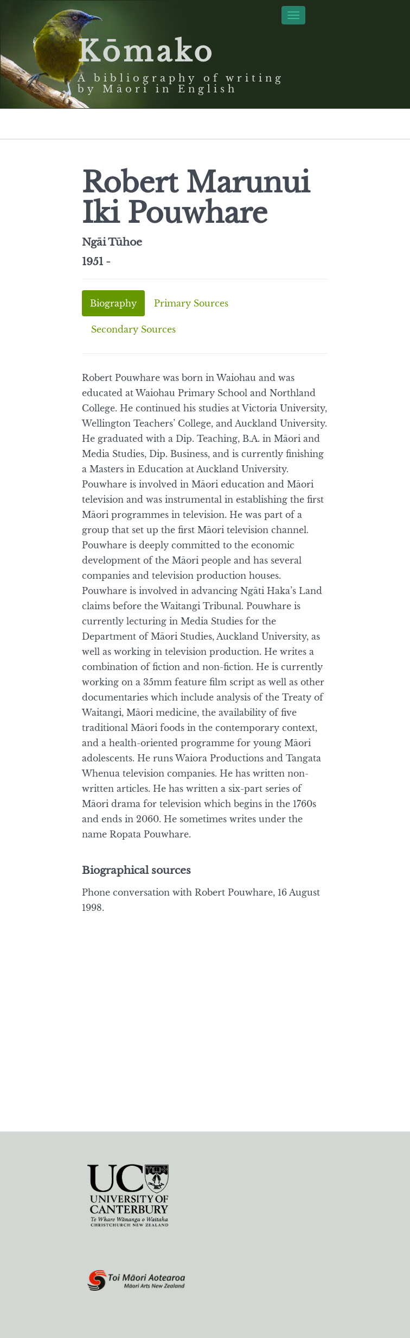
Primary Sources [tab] (191, 303)
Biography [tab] (113, 303)
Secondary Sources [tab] (133, 329)
